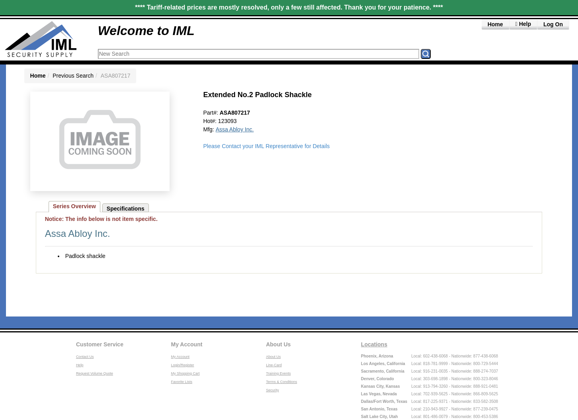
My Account (187, 344)
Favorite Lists (182, 382)
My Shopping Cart (185, 373)
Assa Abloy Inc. (235, 129)
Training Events (278, 373)
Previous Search (73, 75)
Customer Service (99, 344)
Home (495, 24)
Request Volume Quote (94, 373)
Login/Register (182, 365)
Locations (374, 344)
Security (272, 390)
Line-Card (274, 365)
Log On (553, 24)
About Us (278, 344)
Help (80, 365)
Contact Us (85, 357)
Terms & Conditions (281, 382)
